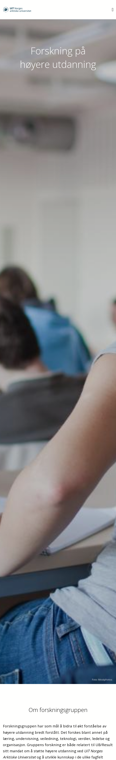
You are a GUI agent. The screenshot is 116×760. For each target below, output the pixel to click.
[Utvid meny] (112, 9)
